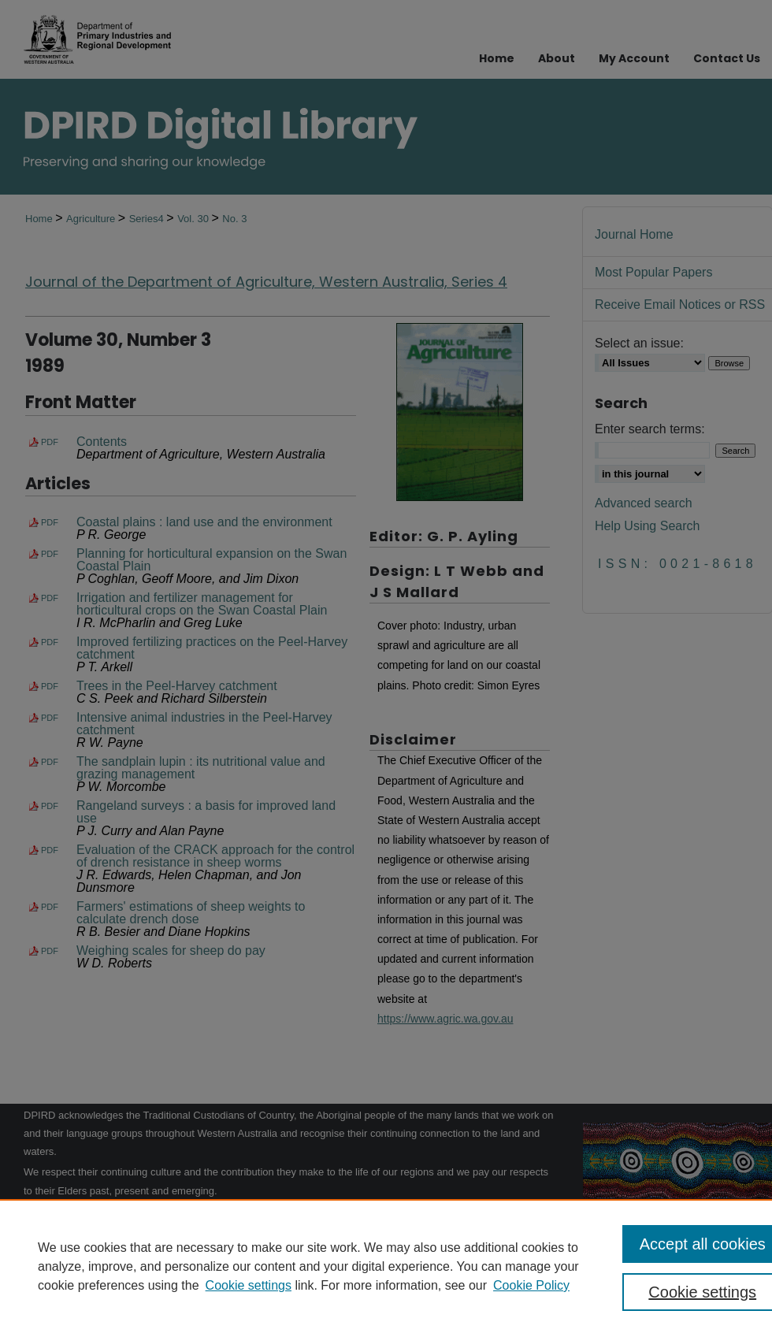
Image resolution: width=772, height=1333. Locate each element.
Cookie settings (248, 1285)
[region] (386, 1266)
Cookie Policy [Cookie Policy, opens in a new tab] (531, 1285)
